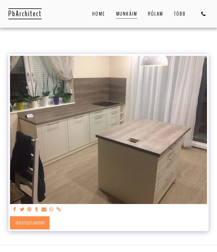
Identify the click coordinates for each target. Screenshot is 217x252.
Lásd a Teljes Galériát (30, 223)
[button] (203, 14)
